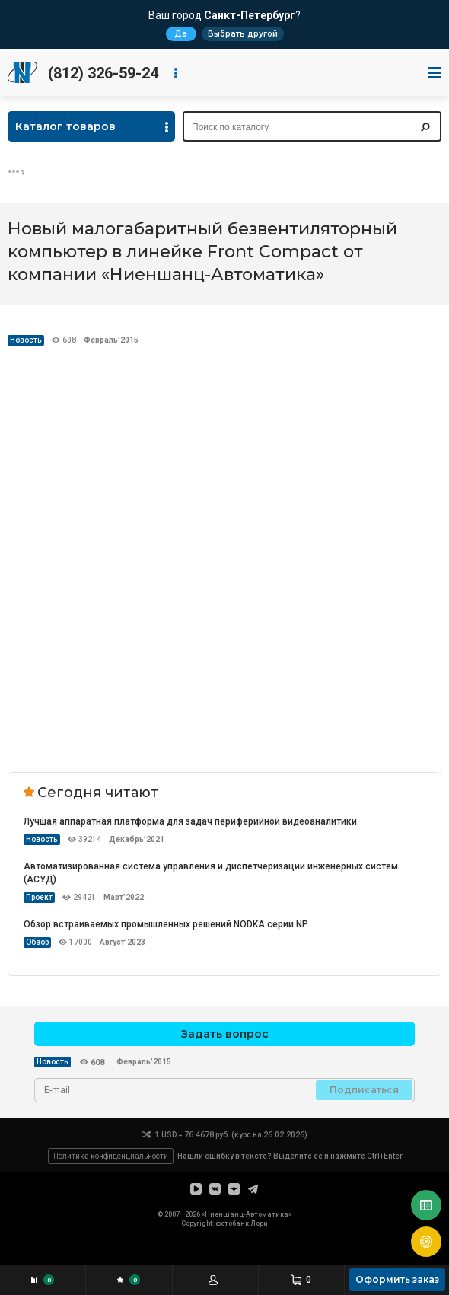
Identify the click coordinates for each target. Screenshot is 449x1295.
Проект (39, 897)
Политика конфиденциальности (110, 1156)
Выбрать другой (243, 34)
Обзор (37, 942)
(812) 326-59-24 (103, 73)
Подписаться (364, 1090)
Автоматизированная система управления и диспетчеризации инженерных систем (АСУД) (211, 873)
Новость (26, 340)
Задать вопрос (225, 1034)
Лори (259, 1223)
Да (180, 34)
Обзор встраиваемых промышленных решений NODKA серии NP (166, 924)
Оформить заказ (397, 1279)
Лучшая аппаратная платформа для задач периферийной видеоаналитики (190, 821)
